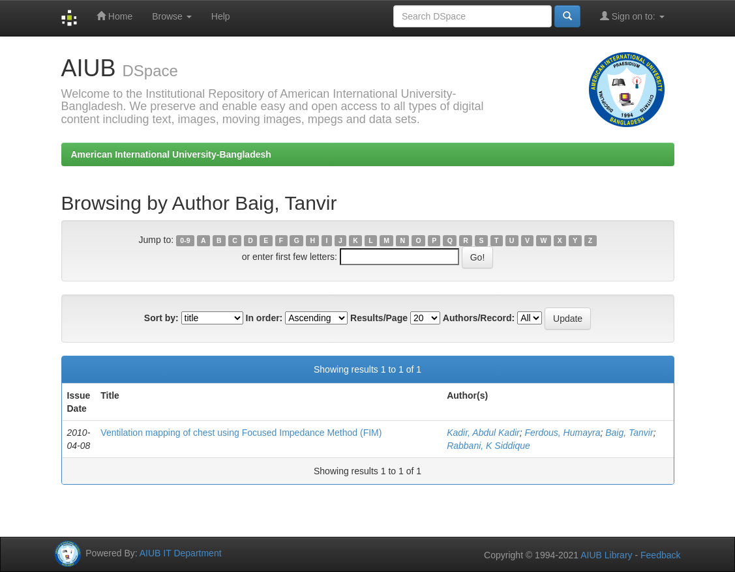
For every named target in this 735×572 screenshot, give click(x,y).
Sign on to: (632, 15)
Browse (172, 16)
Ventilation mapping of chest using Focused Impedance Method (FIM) (241, 432)
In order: (264, 318)
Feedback (660, 555)
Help (220, 16)
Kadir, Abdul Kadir (483, 432)
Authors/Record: (479, 318)
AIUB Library (606, 555)
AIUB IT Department (181, 553)
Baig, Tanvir (629, 432)
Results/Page (379, 318)
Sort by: (161, 318)
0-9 (185, 240)
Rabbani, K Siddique (488, 445)
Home (114, 15)
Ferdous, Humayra (562, 432)
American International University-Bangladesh (171, 154)
